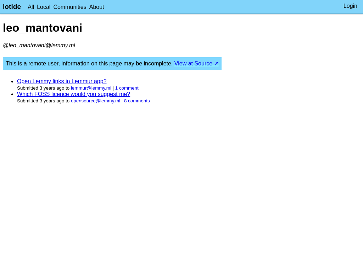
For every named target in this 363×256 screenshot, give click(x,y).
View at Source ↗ (196, 63)
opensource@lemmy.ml (95, 100)
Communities (69, 7)
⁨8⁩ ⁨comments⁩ (137, 100)
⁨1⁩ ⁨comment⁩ (127, 88)
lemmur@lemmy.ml (91, 88)
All (31, 7)
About (96, 7)
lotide (12, 6)
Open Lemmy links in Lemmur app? (62, 81)
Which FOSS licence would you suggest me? (73, 94)
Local (43, 7)
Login (350, 6)
